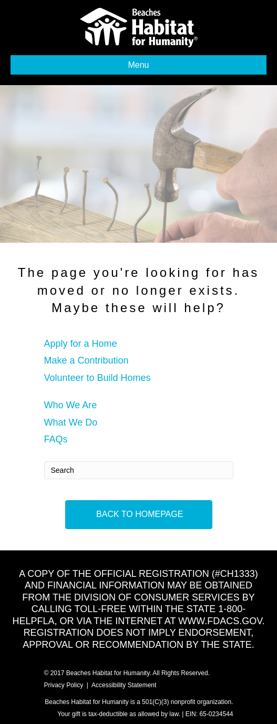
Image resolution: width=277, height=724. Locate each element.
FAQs (56, 439)
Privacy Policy (64, 685)
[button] (138, 514)
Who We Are (70, 405)
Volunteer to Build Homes (97, 378)
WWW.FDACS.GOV (220, 621)
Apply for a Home (80, 343)
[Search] (138, 470)
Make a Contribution (86, 360)
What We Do (71, 422)
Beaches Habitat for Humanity (108, 673)
